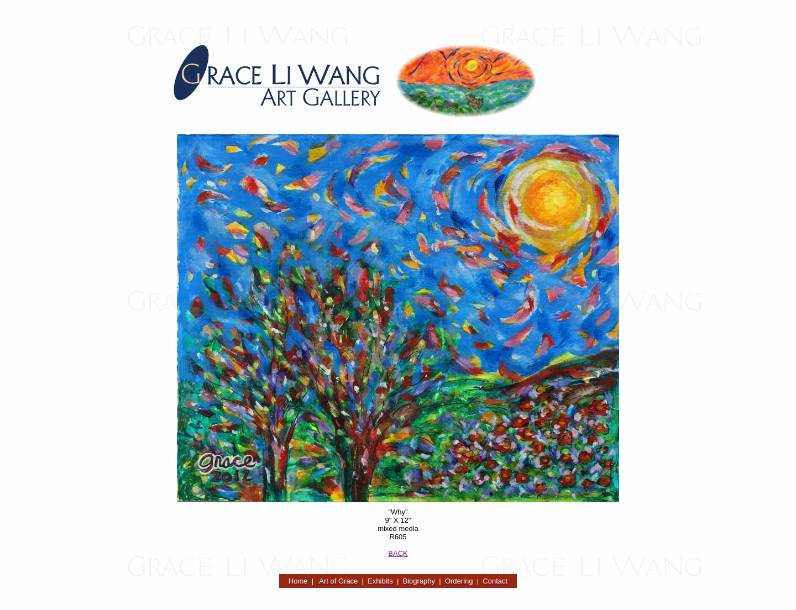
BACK (397, 553)
